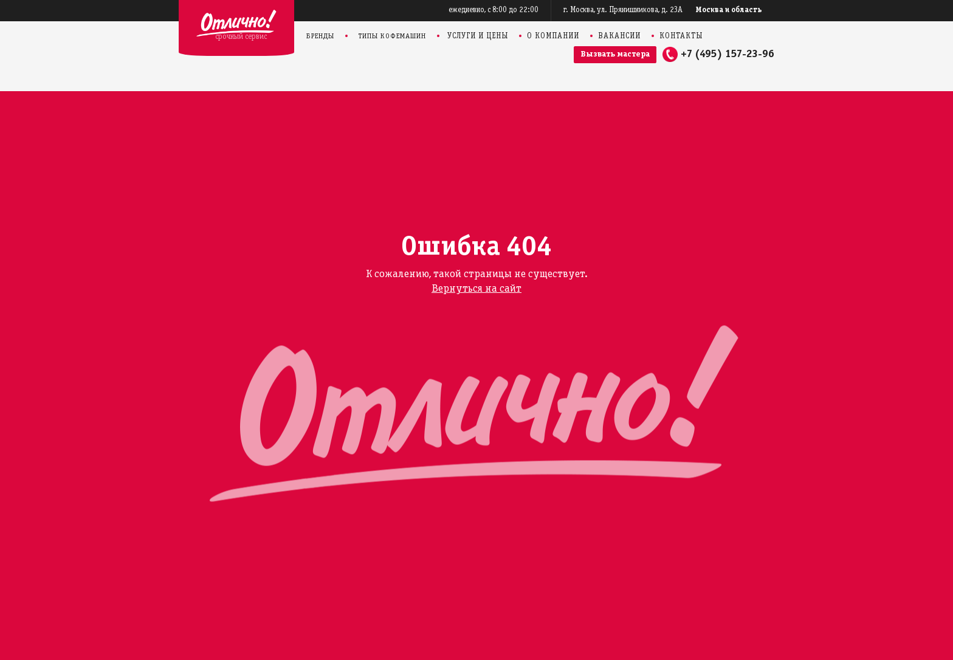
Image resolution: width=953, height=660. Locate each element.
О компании (553, 36)
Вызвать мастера (615, 54)
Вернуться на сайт (476, 289)
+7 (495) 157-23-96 (727, 54)
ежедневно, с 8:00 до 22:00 (493, 10)
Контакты (681, 36)
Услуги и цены (477, 36)
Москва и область (729, 10)
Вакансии (619, 36)
